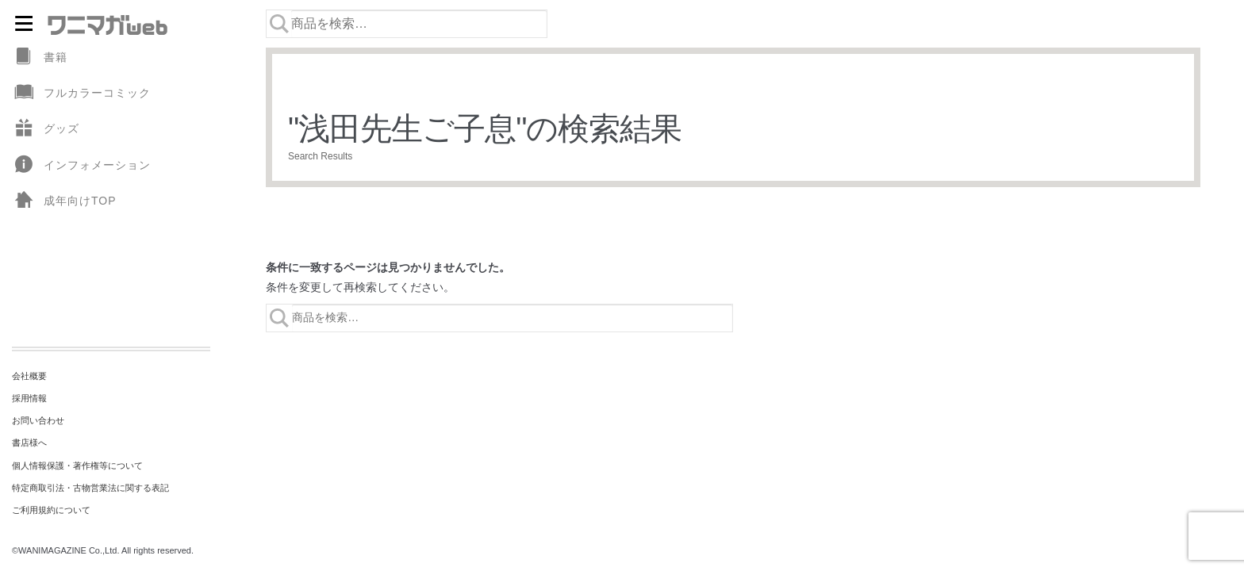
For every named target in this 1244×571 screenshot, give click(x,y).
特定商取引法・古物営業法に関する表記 (90, 487)
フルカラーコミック (81, 93)
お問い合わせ (38, 420)
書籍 (39, 57)
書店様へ (29, 442)
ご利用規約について (51, 510)
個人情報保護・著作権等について (77, 465)
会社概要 (29, 376)
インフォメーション (81, 165)
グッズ (45, 129)
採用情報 (29, 398)
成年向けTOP (64, 201)
